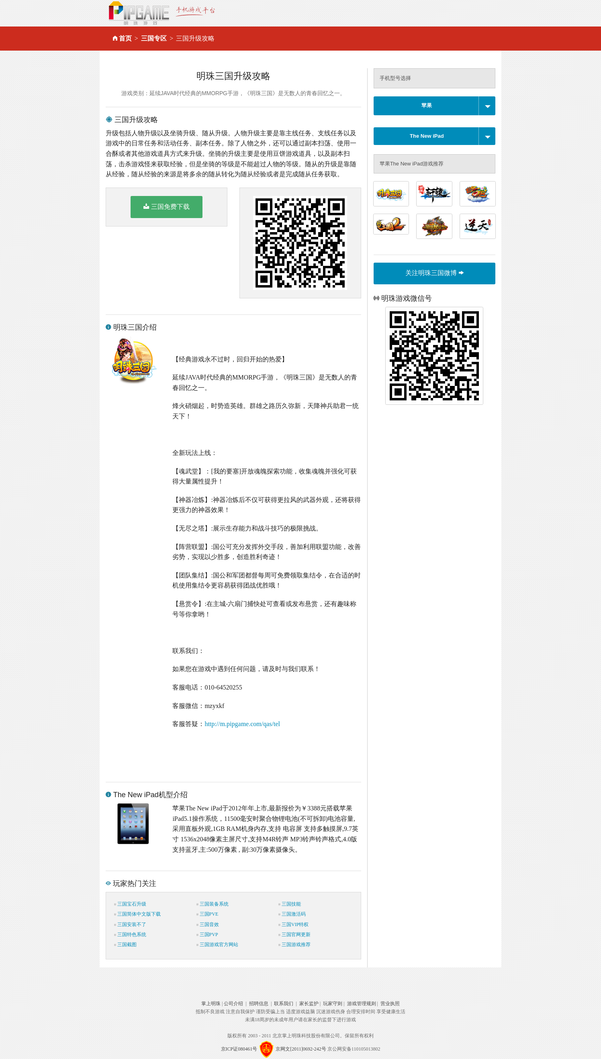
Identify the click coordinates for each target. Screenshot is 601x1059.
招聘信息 (258, 1003)
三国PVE (207, 914)
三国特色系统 (130, 934)
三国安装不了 (130, 924)
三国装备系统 (212, 904)
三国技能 (289, 904)
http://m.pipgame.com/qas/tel (242, 723)
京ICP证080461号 (239, 1049)
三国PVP (207, 934)
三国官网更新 (294, 934)
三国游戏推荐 (294, 944)
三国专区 (154, 38)
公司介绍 (233, 1003)
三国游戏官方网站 (217, 944)
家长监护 (309, 1003)
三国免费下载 (166, 206)
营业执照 (390, 1003)
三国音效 (207, 924)
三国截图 (125, 944)
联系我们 (283, 1003)
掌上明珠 (211, 1003)
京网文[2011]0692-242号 (301, 1049)
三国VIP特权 (293, 924)
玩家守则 (332, 1003)
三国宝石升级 (130, 904)
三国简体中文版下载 (137, 914)
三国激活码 (292, 914)
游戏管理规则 (361, 1003)
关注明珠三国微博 (434, 272)
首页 (125, 38)
